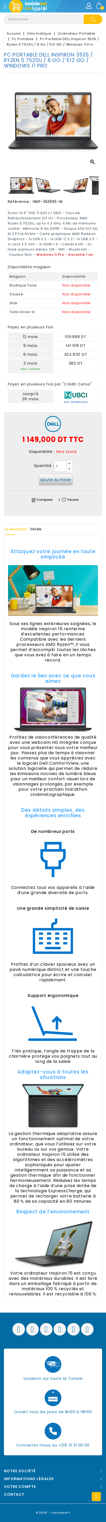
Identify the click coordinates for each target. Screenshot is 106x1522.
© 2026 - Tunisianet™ (53, 1513)
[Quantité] (60, 466)
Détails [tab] (36, 529)
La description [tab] (16, 529)
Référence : (19, 201)
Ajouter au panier (55, 479)
